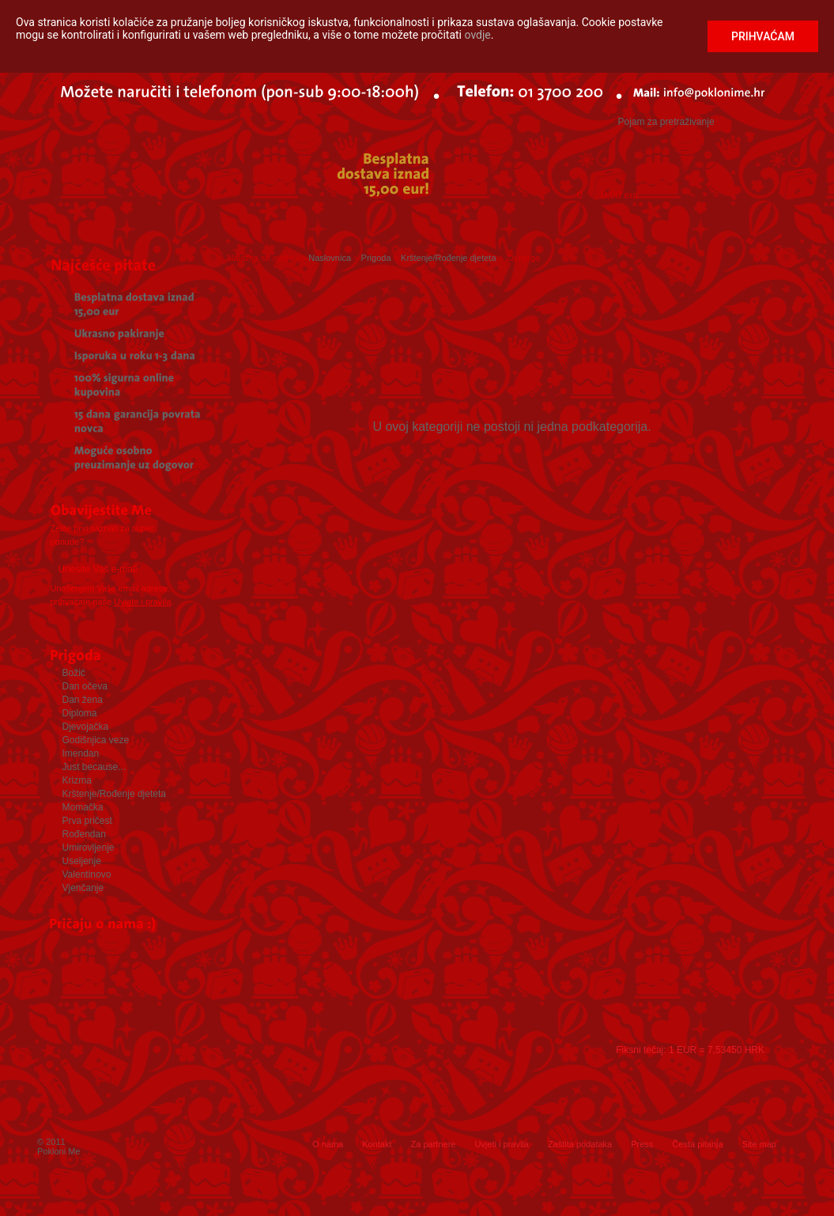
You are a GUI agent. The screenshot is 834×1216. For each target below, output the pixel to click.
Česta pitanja (697, 1144)
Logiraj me (566, 153)
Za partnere (433, 1144)
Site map (759, 1144)
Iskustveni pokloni (386, 224)
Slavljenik (178, 224)
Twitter (311, 1111)
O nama (327, 1144)
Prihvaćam (762, 36)
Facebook (271, 1111)
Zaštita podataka (580, 1144)
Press (642, 1144)
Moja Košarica (621, 180)
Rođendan (753, 224)
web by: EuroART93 (747, 1193)
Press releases (415, 987)
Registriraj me (660, 153)
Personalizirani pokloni (556, 224)
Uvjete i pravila (142, 601)
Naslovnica (329, 257)
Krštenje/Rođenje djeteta (448, 257)
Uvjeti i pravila (501, 1144)
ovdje (478, 34)
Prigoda (94, 224)
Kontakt (376, 1144)
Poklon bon (267, 224)
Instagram (351, 1111)
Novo (676, 224)
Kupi (764, 189)
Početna (42, 224)
